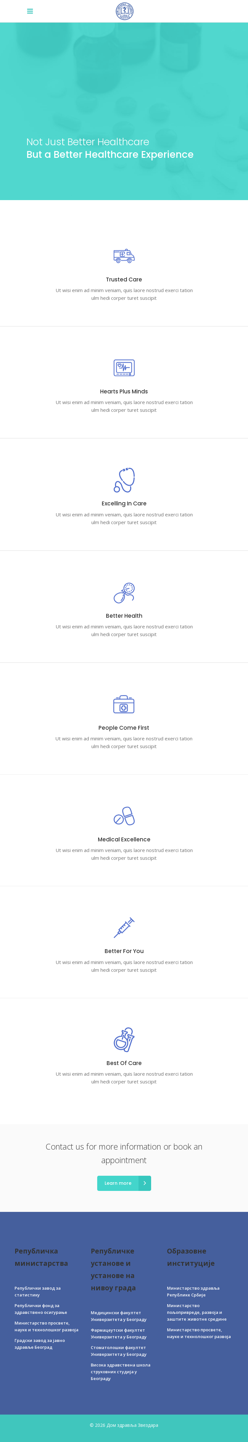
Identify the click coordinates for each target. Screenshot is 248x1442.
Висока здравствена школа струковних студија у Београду (120, 1371)
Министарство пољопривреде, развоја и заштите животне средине (197, 1312)
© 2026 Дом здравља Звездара (124, 1425)
